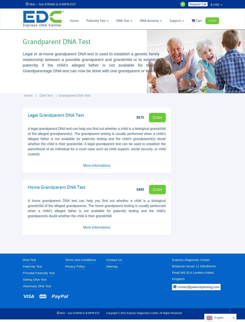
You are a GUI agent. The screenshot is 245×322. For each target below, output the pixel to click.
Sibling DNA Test (34, 282)
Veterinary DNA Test (37, 288)
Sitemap (112, 269)
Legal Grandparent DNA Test (53, 117)
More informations (96, 168)
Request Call (197, 4)
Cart (198, 20)
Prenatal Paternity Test (39, 275)
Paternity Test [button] (102, 20)
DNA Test (46, 98)
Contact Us (114, 262)
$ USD (216, 4)
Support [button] (179, 20)
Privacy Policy (75, 269)
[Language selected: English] (220, 318)
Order (213, 20)
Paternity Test (32, 269)
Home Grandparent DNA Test (54, 189)
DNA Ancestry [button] (154, 20)
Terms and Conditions (80, 262)
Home (79, 20)
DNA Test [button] (128, 20)
